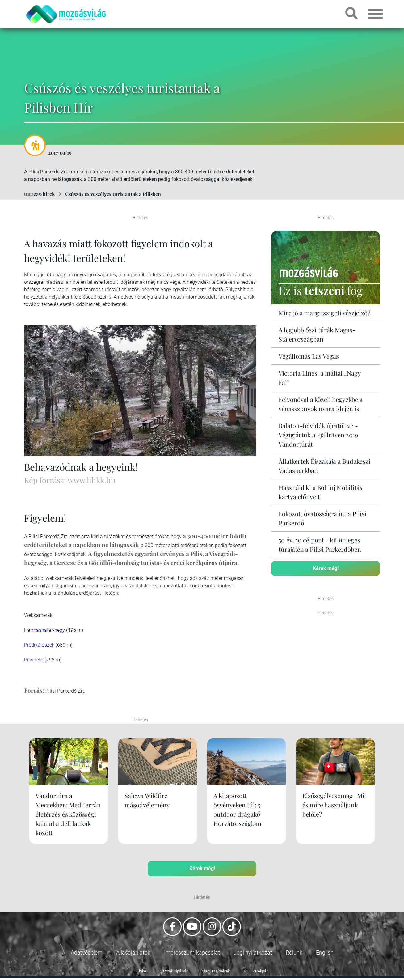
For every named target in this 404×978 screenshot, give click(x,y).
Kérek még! (326, 568)
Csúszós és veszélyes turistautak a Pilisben (113, 194)
